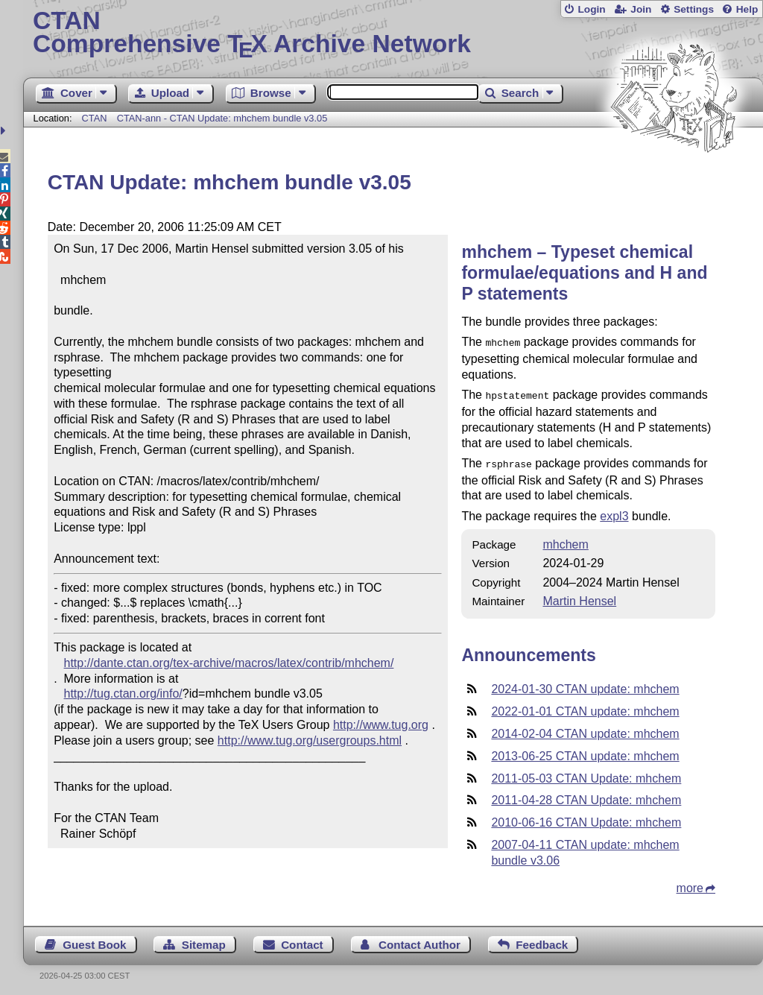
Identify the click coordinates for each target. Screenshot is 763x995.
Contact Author (419, 940)
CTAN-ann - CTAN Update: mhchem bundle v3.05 (222, 118)
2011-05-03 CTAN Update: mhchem (586, 774)
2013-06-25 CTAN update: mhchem (585, 751)
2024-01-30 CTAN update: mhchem (585, 684)
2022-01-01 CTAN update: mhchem (585, 707)
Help (747, 9)
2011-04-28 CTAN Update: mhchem (586, 795)
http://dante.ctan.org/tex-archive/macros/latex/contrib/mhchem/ (229, 663)
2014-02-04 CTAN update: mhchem (585, 729)
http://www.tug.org (380, 724)
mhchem (565, 540)
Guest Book (94, 940)
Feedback (542, 940)
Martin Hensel (579, 596)
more (690, 883)
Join (640, 9)
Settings (694, 9)
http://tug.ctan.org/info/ (123, 693)
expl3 (614, 511)
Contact (302, 940)
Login (591, 9)
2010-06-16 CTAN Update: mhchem (586, 818)
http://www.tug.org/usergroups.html (310, 740)
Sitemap (204, 940)
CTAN (94, 118)
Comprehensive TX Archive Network (393, 33)
